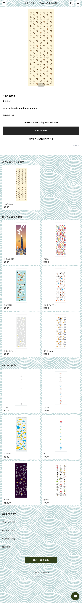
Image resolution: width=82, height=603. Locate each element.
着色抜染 (6, 547)
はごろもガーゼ (8, 530)
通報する (76, 145)
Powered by (41, 577)
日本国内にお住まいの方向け (41, 139)
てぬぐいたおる (8, 522)
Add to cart (41, 130)
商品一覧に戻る (41, 560)
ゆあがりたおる (8, 539)
